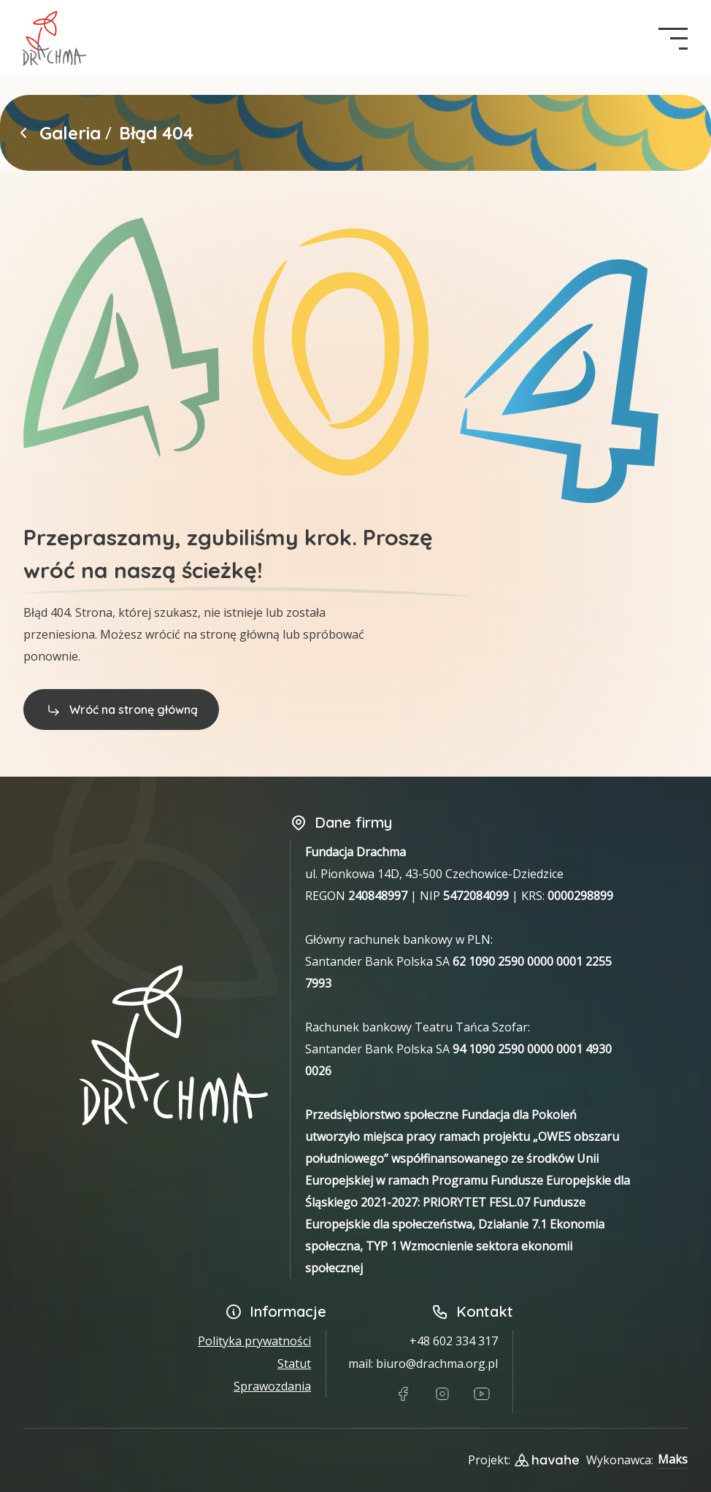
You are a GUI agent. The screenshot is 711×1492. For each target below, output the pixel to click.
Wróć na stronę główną (121, 710)
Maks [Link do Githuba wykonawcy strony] (673, 1459)
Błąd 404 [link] (156, 133)
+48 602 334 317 (454, 1341)
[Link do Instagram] (442, 1394)
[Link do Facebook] (403, 1394)
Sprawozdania (272, 1386)
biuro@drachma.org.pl (437, 1364)
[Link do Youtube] (482, 1394)
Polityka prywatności (254, 1341)
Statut (294, 1364)
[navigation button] (673, 38)
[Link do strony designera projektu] (547, 1459)
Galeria (70, 133)
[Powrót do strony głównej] (23, 133)
